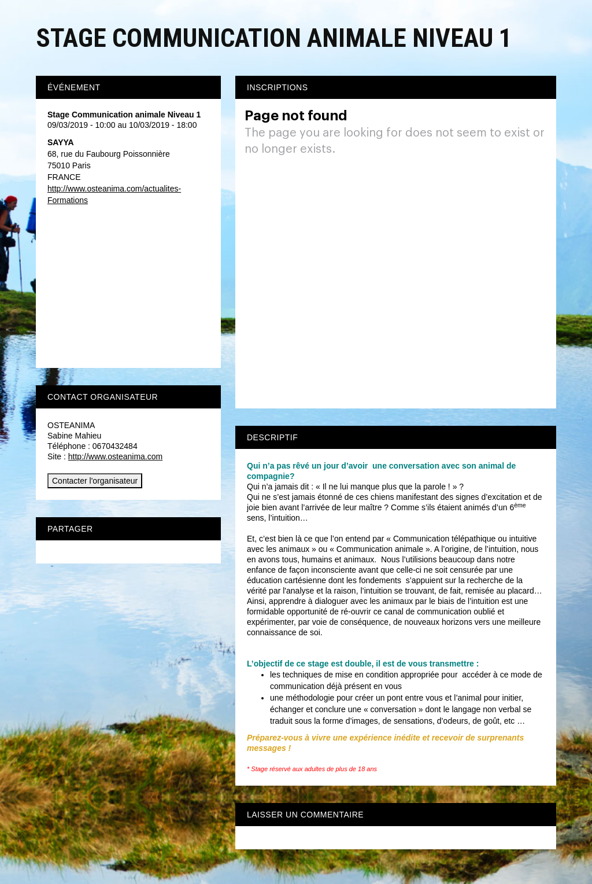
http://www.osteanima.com (115, 456)
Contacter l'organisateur (95, 480)
